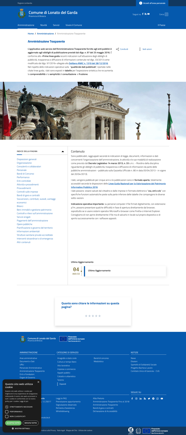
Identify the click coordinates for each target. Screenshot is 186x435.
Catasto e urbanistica (66, 376)
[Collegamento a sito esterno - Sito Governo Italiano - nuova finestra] (138, 430)
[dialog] (22, 405)
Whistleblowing (62, 411)
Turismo (60, 379)
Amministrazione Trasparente (32, 371)
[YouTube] (144, 13)
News (133, 358)
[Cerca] (165, 14)
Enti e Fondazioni (27, 374)
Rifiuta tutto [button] (31, 423)
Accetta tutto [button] (13, 423)
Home (31, 33)
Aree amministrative (28, 358)
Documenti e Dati (27, 361)
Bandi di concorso (101, 358)
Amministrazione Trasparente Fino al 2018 (111, 401)
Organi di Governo (27, 377)
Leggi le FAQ (61, 398)
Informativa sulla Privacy (46, 430)
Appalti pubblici (63, 372)
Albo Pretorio (98, 398)
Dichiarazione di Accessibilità (105, 411)
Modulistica (98, 361)
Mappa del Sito (71, 430)
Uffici (22, 364)
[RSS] (141, 13)
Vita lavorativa (63, 365)
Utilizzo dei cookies (85, 430)
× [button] (38, 382)
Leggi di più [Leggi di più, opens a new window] (24, 401)
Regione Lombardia (25, 3)
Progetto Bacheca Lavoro (141, 367)
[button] (60, 384)
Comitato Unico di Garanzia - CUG (145, 371)
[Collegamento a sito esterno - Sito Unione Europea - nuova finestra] (72, 339)
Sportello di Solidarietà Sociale (144, 364)
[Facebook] (139, 13)
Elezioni (134, 361)
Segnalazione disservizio (66, 404)
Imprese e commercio (66, 369)
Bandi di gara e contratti (103, 408)
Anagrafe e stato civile (67, 358)
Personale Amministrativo (31, 367)
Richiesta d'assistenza (65, 408)
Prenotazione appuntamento (68, 401)
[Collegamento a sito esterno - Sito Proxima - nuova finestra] (130, 430)
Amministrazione (45, 33)
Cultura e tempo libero (66, 361)
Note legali (61, 430)
